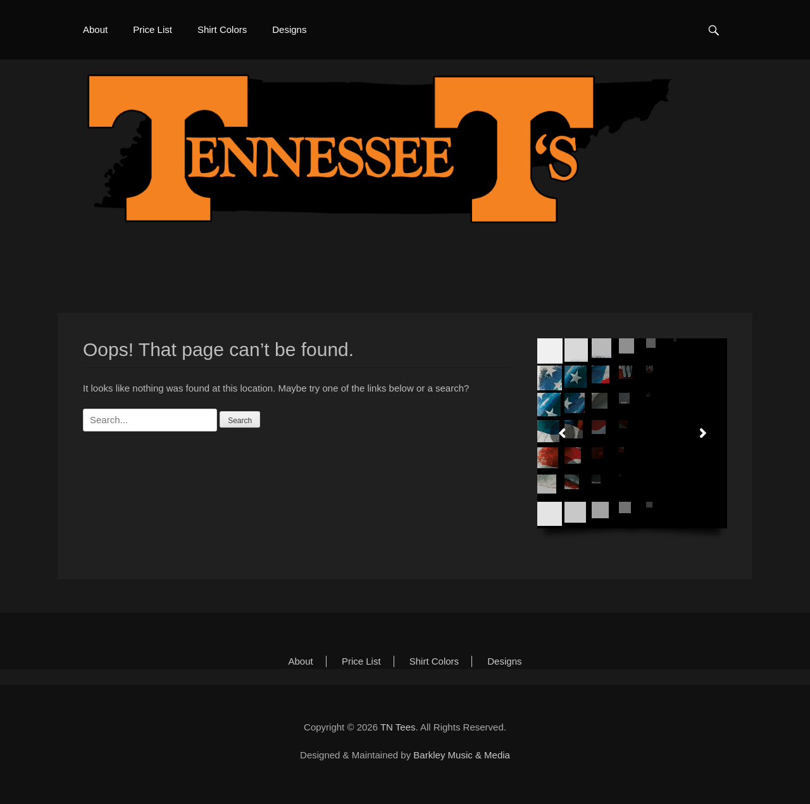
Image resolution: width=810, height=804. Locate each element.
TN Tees (398, 727)
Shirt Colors (222, 29)
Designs (289, 29)
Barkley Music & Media (461, 755)
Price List (152, 29)
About (95, 29)
